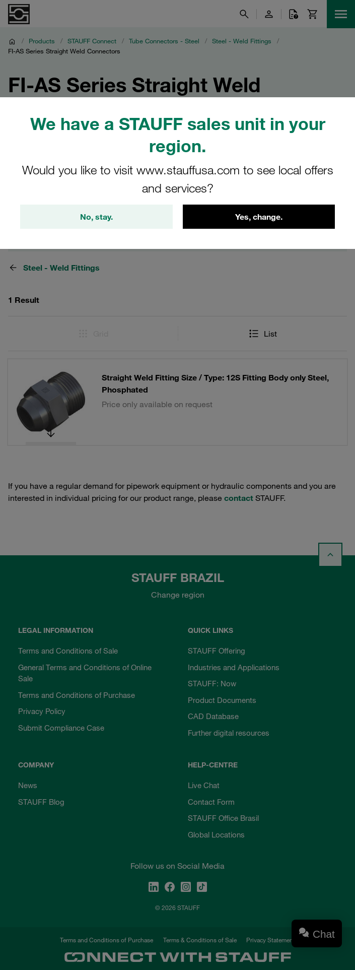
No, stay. (96, 217)
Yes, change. (258, 217)
